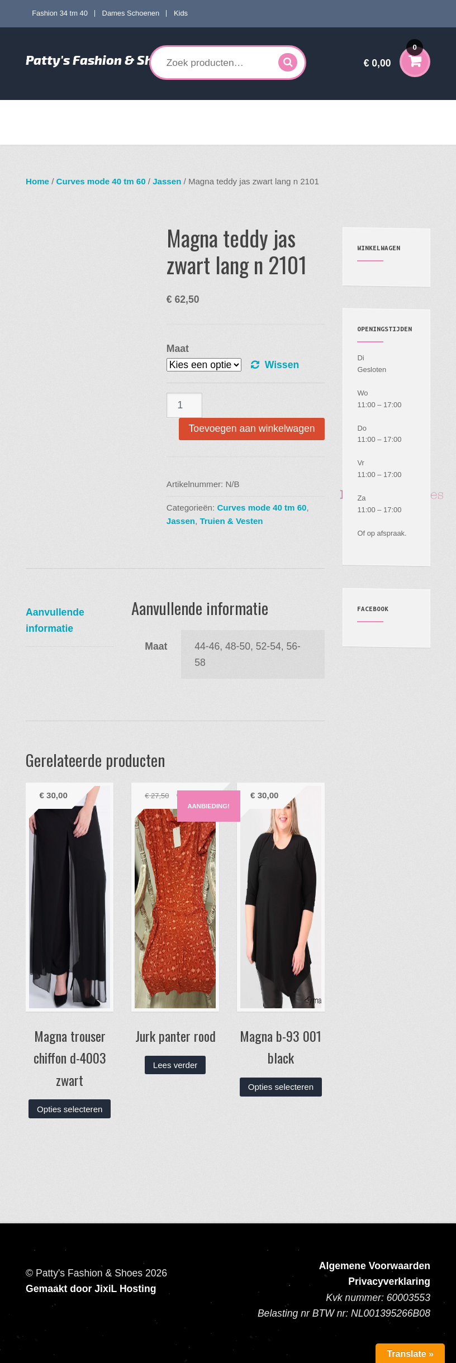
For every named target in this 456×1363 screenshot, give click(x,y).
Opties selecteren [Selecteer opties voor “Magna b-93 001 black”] (281, 1087)
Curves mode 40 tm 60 (190, 111)
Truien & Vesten (231, 521)
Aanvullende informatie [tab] (55, 620)
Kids (181, 13)
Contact (273, 133)
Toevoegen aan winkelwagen (252, 428)
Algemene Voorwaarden (374, 1265)
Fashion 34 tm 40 (60, 13)
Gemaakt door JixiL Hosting (91, 1288)
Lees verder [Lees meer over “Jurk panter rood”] (175, 1065)
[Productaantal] (184, 405)
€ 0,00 (393, 55)
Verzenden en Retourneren (202, 133)
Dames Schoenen (131, 13)
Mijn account (121, 133)
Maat (178, 348)
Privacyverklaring (389, 1281)
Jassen (167, 181)
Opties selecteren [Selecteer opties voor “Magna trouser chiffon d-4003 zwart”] (69, 1109)
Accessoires (56, 133)
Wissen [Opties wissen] (282, 364)
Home (45, 111)
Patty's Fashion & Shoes (100, 60)
